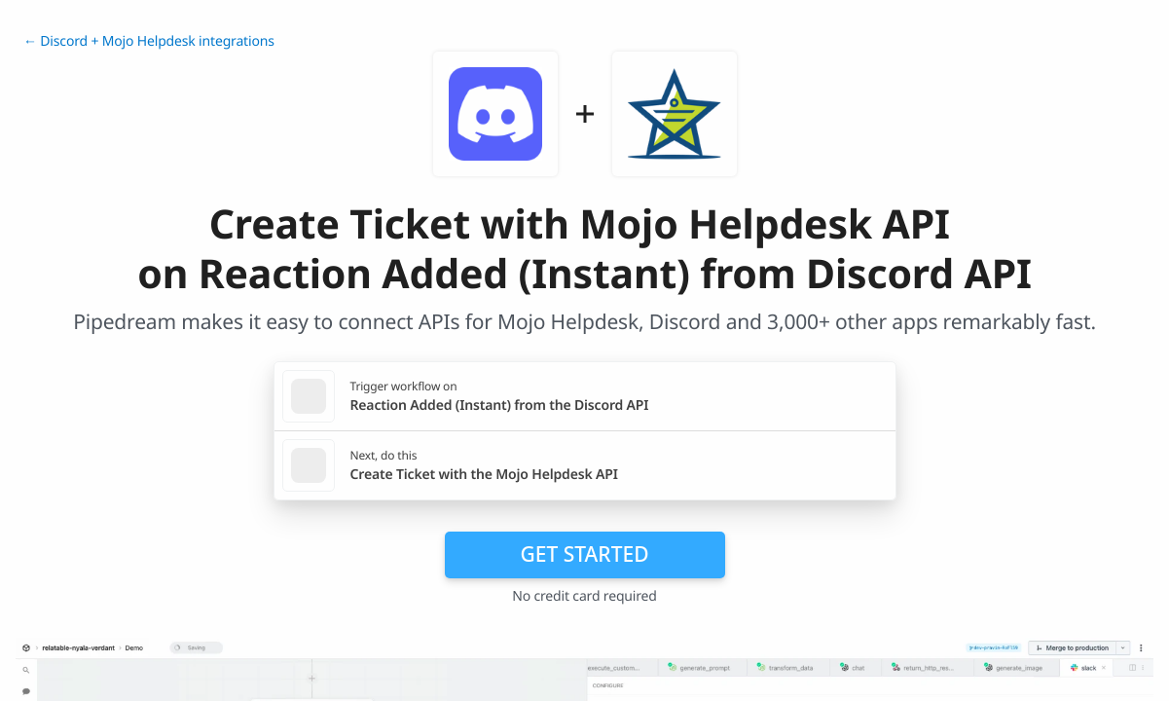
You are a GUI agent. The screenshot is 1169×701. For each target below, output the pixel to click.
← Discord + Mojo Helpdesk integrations (148, 41)
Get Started (585, 554)
